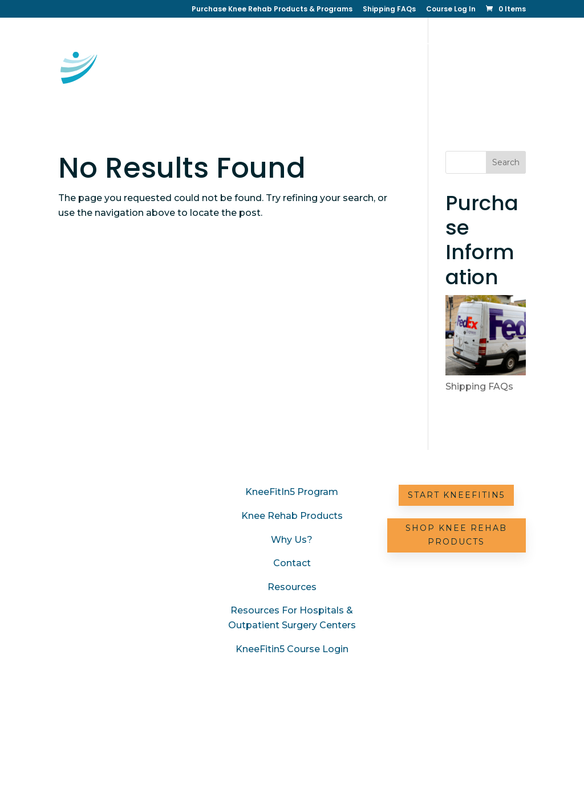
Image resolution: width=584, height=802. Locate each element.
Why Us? (263, 82)
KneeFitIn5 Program (291, 491)
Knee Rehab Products (292, 515)
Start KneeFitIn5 (456, 495)
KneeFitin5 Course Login (292, 649)
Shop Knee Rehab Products (456, 535)
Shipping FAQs (389, 10)
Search (506, 162)
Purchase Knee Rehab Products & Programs (272, 10)
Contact (313, 82)
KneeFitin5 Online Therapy (300, 45)
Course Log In (451, 10)
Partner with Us (437, 82)
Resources (368, 82)
